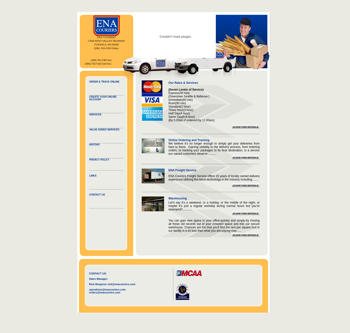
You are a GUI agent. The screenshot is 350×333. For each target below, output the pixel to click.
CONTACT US (97, 194)
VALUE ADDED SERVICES (104, 129)
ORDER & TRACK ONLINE (104, 81)
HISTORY (94, 144)
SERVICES (95, 114)
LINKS (92, 175)
